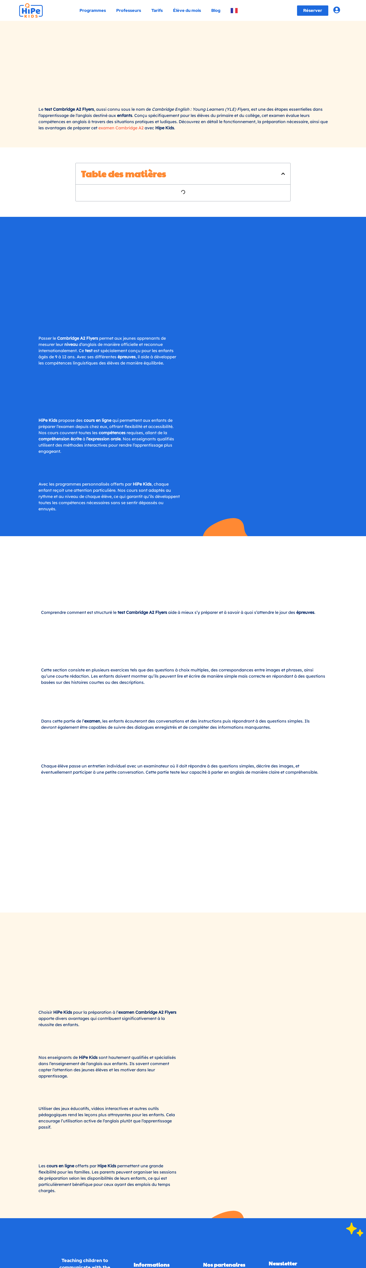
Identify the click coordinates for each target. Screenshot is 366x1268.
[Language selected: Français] (67, 1024)
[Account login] (336, 10)
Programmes (93, 10)
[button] (283, 127)
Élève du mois (187, 10)
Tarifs (157, 10)
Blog (215, 10)
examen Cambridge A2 (121, 81)
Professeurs (128, 10)
